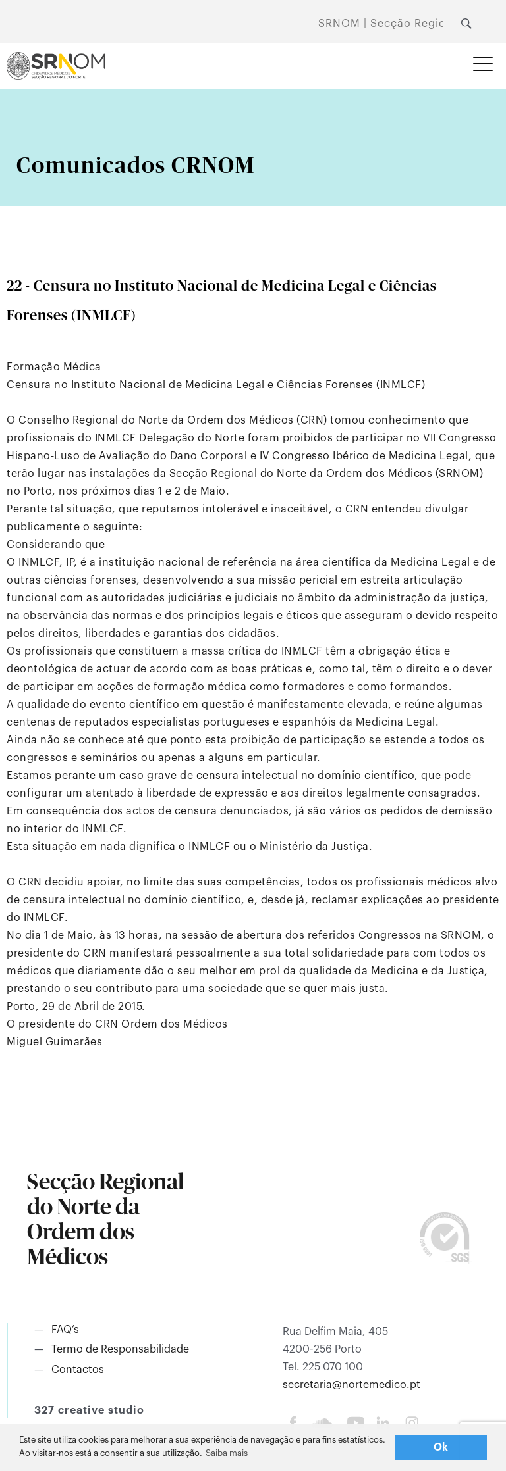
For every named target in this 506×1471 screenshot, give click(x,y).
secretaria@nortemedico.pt (351, 1385)
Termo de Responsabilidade (120, 1349)
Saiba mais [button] (227, 1453)
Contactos (77, 1369)
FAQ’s (65, 1329)
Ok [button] (441, 1447)
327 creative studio (89, 1410)
